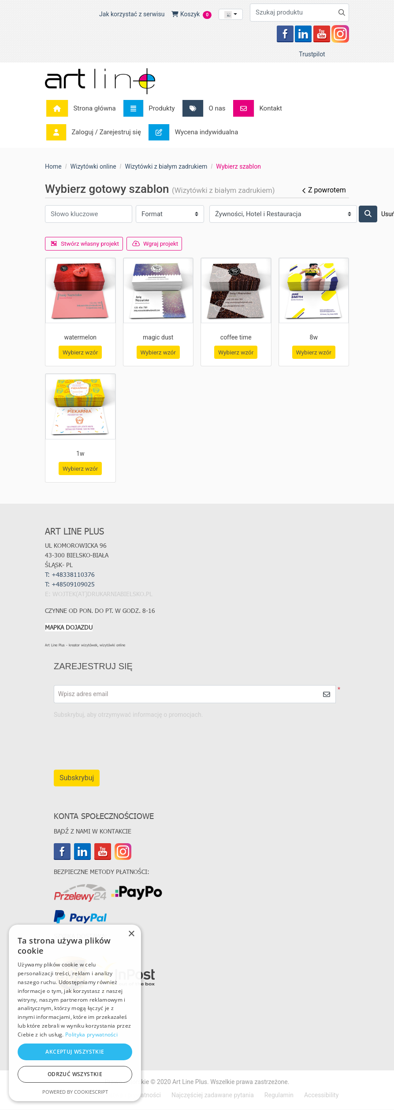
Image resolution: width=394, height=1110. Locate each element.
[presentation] (259, 741)
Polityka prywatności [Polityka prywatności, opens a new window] (91, 1034)
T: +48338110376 (70, 575)
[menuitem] (83, 108)
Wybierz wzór (80, 352)
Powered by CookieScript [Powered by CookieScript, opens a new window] (75, 1091)
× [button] (131, 934)
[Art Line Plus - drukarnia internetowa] (100, 81)
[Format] (170, 214)
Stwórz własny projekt (86, 243)
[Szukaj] (368, 214)
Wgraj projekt (158, 243)
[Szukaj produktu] (299, 13)
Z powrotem (323, 190)
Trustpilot (312, 54)
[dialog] (75, 1013)
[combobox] (231, 14)
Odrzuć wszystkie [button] (75, 1074)
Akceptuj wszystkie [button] (74, 1051)
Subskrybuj (76, 778)
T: (71, 585)
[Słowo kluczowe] (88, 214)
